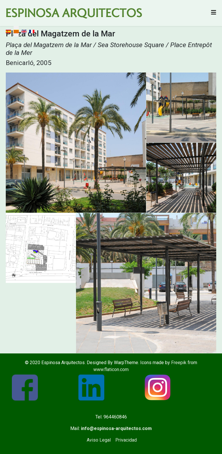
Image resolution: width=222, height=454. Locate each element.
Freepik (178, 362)
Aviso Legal (99, 440)
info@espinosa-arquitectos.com (116, 428)
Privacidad (126, 440)
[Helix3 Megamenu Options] (213, 12)
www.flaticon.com (111, 369)
